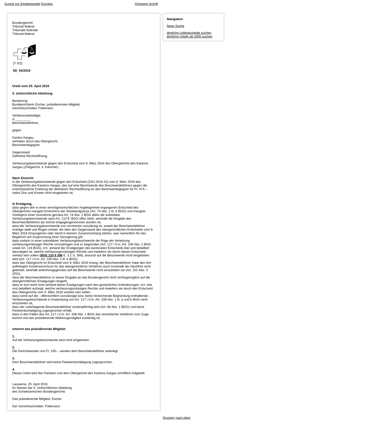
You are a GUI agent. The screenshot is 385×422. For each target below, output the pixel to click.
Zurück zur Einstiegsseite (22, 4)
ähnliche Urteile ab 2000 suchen (189, 36)
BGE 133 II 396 (52, 255)
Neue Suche (175, 26)
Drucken (47, 4)
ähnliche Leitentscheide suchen (189, 33)
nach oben (183, 418)
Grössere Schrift (146, 4)
